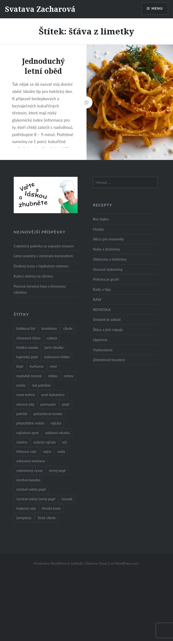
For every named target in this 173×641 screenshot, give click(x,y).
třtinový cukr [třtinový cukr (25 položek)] (26, 451)
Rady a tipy (102, 289)
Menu (157, 9)
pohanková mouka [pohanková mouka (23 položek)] (47, 413)
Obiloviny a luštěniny (110, 259)
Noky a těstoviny (106, 249)
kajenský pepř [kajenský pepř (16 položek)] (27, 357)
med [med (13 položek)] (53, 366)
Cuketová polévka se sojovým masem (44, 246)
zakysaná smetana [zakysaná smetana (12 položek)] (30, 461)
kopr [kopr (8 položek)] (20, 366)
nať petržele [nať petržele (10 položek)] (41, 385)
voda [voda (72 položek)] (61, 451)
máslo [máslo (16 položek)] (21, 385)
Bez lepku (101, 219)
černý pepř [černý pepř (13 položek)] (57, 470)
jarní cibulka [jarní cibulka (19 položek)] (54, 347)
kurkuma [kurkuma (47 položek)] (36, 366)
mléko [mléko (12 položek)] (53, 376)
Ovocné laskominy (108, 269)
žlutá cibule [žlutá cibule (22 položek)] (47, 517)
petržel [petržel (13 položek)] (21, 413)
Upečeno (100, 339)
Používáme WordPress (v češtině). (58, 563)
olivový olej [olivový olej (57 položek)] (25, 404)
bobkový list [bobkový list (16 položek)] (25, 328)
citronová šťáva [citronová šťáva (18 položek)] (28, 338)
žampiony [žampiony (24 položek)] (24, 517)
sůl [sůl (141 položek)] (64, 442)
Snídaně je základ (107, 319)
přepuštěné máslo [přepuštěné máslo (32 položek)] (30, 423)
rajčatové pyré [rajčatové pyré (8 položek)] (27, 432)
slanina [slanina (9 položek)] (21, 442)
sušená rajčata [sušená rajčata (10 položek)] (44, 442)
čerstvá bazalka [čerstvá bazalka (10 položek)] (28, 480)
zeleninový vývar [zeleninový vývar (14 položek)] (29, 470)
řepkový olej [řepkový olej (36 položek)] (25, 508)
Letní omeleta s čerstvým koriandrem (43, 256)
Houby (98, 229)
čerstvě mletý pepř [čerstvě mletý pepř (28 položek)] (31, 489)
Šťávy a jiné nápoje (108, 329)
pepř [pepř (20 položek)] (65, 404)
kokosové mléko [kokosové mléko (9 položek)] (57, 357)
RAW (97, 299)
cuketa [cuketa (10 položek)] (52, 338)
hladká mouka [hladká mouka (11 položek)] (27, 347)
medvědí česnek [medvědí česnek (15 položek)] (29, 376)
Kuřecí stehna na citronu (33, 276)
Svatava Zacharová (40, 9)
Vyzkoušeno (103, 350)
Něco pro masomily (108, 239)
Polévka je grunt (106, 279)
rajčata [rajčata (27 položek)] (56, 423)
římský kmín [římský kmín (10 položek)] (51, 508)
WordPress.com (126, 563)
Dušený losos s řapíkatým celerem (41, 266)
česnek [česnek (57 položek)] (67, 499)
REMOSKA (102, 309)
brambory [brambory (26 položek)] (49, 328)
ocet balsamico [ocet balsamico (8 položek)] (53, 394)
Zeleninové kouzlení (109, 359)
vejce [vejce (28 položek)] (47, 451)
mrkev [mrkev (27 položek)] (69, 376)
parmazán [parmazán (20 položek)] (48, 404)
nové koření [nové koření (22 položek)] (25, 394)
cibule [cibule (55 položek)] (68, 328)
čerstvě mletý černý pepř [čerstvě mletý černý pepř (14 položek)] (35, 499)
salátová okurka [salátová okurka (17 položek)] (57, 432)
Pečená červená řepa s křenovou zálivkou (40, 289)
